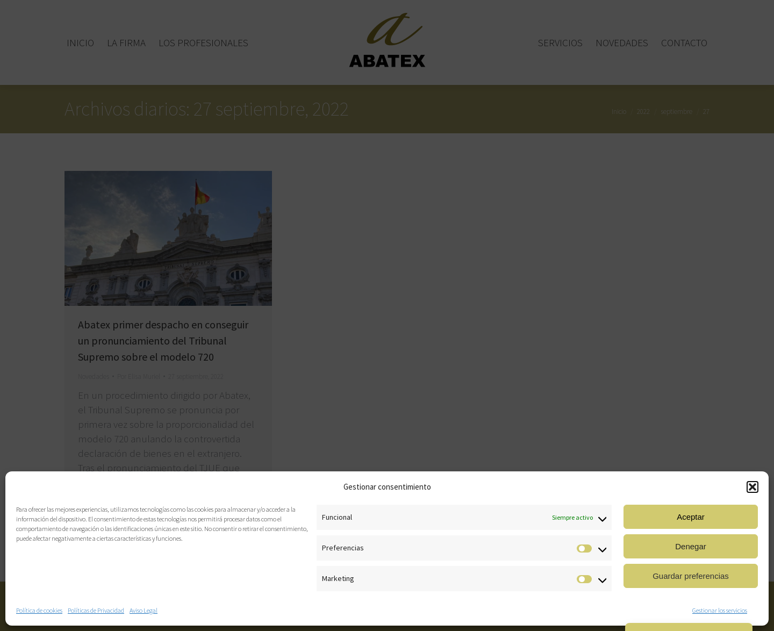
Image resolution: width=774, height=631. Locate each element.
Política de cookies (39, 610)
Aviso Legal (143, 610)
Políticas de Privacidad (96, 610)
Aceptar (691, 516)
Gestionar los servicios (719, 610)
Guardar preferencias (691, 575)
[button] (752, 487)
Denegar (690, 546)
